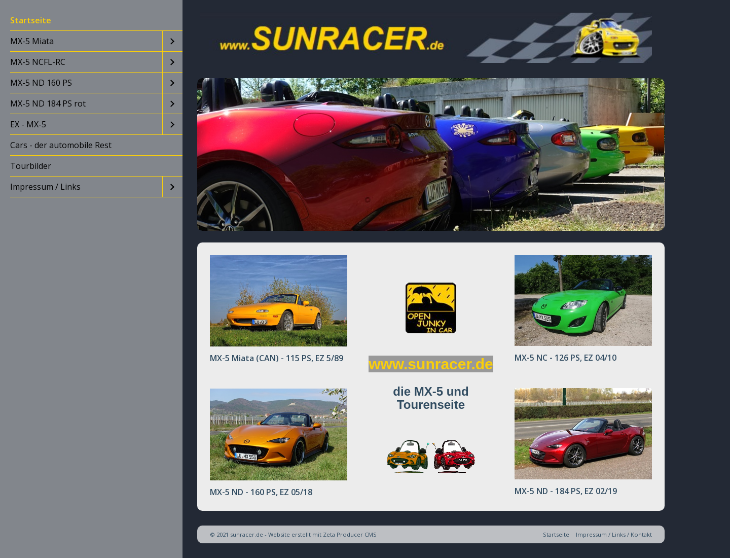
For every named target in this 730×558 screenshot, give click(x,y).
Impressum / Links (45, 186)
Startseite (30, 20)
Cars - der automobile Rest (61, 145)
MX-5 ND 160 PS (41, 82)
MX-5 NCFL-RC (37, 61)
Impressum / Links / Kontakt (614, 534)
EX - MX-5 (28, 124)
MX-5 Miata (32, 41)
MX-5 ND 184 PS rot (48, 103)
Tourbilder (30, 165)
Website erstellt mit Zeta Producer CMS (322, 534)
